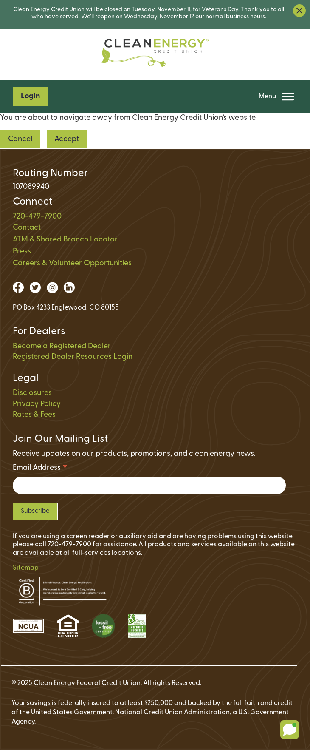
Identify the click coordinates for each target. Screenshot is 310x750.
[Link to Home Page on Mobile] (155, 55)
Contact (27, 228)
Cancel (20, 139)
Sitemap (26, 568)
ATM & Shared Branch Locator (65, 240)
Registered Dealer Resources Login (72, 357)
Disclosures (32, 393)
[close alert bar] (299, 10)
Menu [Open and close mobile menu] (276, 96)
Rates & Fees (34, 415)
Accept (66, 139)
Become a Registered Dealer (62, 346)
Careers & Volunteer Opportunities (72, 263)
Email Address (40, 469)
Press (22, 251)
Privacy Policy (37, 404)
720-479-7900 (37, 217)
